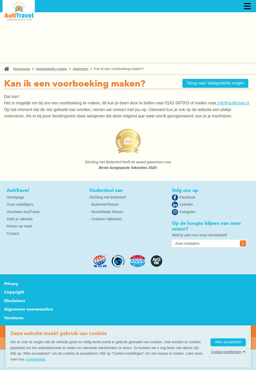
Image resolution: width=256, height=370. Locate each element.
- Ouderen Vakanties (105, 219)
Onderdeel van (106, 190)
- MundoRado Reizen (106, 212)
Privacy (11, 283)
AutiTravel (18, 190)
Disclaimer (14, 300)
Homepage (21, 69)
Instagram (187, 212)
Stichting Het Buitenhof (107, 197)
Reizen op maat (19, 226)
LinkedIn (186, 204)
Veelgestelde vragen (51, 69)
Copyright (14, 292)
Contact (13, 233)
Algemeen (80, 69)
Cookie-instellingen (225, 353)
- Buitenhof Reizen (104, 204)
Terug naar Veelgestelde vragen (214, 83)
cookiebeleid (35, 359)
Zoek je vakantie (20, 219)
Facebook (187, 197)
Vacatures (14, 317)
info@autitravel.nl (232, 103)
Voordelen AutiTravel (23, 212)
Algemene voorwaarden (28, 309)
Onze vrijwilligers (20, 204)
